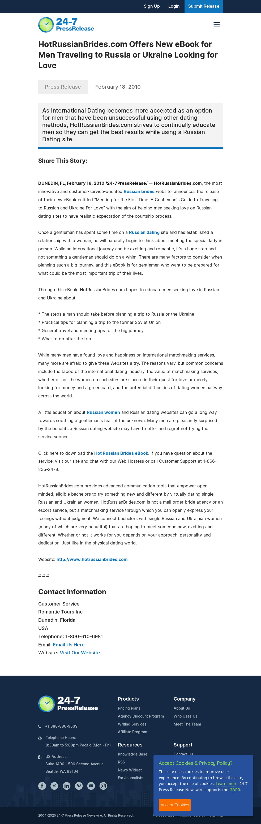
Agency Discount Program (141, 716)
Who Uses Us (186, 716)
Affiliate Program (132, 732)
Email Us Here (69, 645)
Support (183, 745)
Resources (130, 745)
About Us (182, 708)
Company (184, 699)
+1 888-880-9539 (61, 726)
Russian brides (139, 192)
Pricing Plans (129, 708)
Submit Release (203, 6)
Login (174, 6)
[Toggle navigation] (216, 24)
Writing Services (132, 724)
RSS (121, 762)
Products (128, 699)
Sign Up (152, 6)
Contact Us (183, 754)
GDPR (234, 789)
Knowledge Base (132, 754)
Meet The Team (187, 724)
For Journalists (130, 778)
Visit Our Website (80, 653)
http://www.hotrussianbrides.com (92, 559)
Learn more (227, 783)
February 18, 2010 (118, 87)
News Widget (130, 770)
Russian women (103, 412)
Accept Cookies (175, 804)
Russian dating (144, 232)
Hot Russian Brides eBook (121, 453)
